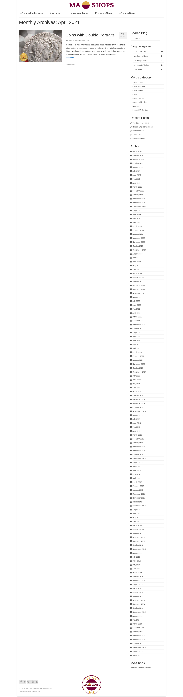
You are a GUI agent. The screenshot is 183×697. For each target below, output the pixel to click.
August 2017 (138, 510)
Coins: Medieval (139, 86)
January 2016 (138, 577)
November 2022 (139, 289)
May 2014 (136, 620)
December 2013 (139, 636)
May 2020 (136, 384)
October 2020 (138, 368)
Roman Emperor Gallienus (143, 127)
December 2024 (139, 199)
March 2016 (137, 573)
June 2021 (137, 340)
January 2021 (138, 360)
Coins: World (138, 90)
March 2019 (137, 435)
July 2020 (136, 376)
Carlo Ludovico (138, 131)
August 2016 (138, 553)
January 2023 (138, 281)
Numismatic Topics (141, 65)
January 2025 (138, 195)
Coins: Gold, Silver (140, 102)
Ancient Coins (138, 83)
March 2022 (137, 317)
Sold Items (138, 70)
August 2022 (138, 297)
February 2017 (138, 529)
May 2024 (136, 218)
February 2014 (138, 628)
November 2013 (139, 640)
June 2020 (137, 380)
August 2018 (138, 462)
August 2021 (138, 333)
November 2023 (139, 242)
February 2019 (138, 439)
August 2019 (138, 415)
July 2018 (136, 466)
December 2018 (139, 447)
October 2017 (138, 502)
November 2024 (139, 203)
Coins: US (137, 94)
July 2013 (136, 655)
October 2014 (138, 608)
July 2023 (136, 258)
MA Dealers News (141, 56)
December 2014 (139, 600)
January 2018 (138, 490)
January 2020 (138, 396)
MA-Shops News (80, 40)
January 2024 (138, 234)
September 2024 (139, 207)
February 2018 (138, 486)
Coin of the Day (140, 51)
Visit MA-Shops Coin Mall (141, 668)
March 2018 (137, 482)
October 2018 (138, 455)
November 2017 (139, 498)
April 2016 (137, 569)
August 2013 (138, 651)
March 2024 (137, 226)
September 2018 (139, 459)
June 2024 (137, 214)
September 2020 (139, 372)
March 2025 (137, 187)
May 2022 (136, 309)
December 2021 (139, 325)
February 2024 (138, 230)
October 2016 (138, 545)
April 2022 (137, 313)
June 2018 (137, 470)
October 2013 (138, 644)
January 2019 (138, 443)
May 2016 (136, 565)
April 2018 (137, 478)
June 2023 (137, 262)
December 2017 (139, 494)
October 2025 (138, 163)
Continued (70, 58)
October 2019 (138, 407)
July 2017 (136, 514)
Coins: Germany (139, 98)
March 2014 (137, 624)
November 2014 (139, 604)
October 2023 (138, 246)
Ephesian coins (139, 139)
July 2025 (136, 171)
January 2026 (138, 155)
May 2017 (136, 518)
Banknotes (137, 106)
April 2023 (137, 270)
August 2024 (138, 211)
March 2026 (137, 151)
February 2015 (138, 592)
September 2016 (139, 549)
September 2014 (139, 612)
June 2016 (137, 561)
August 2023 (138, 254)
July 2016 (136, 557)
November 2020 (139, 364)
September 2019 (139, 411)
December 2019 (139, 399)
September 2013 (139, 647)
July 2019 (136, 419)
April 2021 (137, 348)
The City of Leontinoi (141, 123)
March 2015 (137, 588)
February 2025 (138, 191)
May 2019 (136, 427)
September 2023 (139, 250)
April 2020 (137, 388)
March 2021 (137, 352)
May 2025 (136, 179)
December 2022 (139, 285)
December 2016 (139, 537)
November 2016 (139, 541)
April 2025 (137, 183)
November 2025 (139, 159)
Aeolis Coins (137, 135)
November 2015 (139, 581)
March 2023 (137, 274)
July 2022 (136, 301)
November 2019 (139, 403)
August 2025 (138, 167)
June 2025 (137, 175)
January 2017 (138, 533)
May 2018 (136, 474)
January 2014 (138, 632)
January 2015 (138, 596)
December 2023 (139, 238)
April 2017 (137, 521)
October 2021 (138, 329)
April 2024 (137, 222)
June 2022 (137, 305)
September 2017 (139, 506)
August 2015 (138, 584)
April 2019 (137, 431)
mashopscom (70, 64)
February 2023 (138, 277)
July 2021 (136, 336)
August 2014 (138, 616)
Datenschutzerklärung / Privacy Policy (29, 691)
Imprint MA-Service (140, 110)
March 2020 (137, 392)
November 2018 (139, 451)
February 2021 (138, 356)
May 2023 (136, 266)
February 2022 (138, 321)
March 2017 (137, 525)
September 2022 (139, 293)
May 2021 (136, 344)
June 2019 (137, 423)
